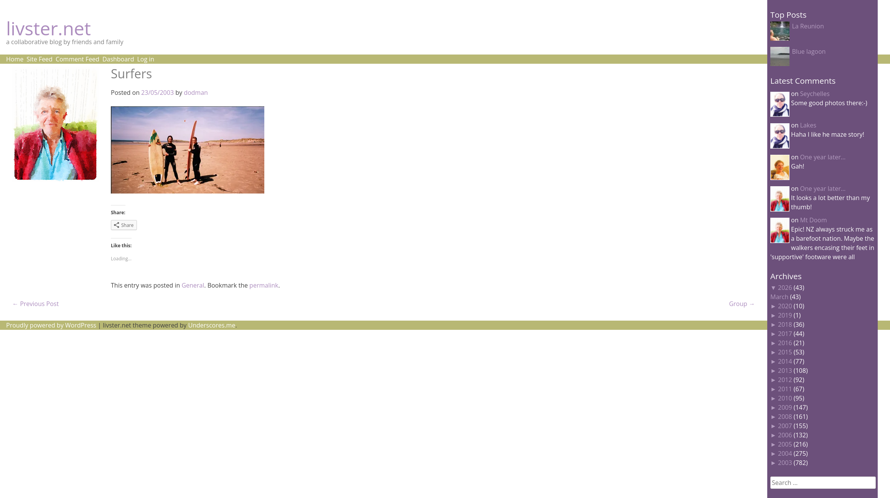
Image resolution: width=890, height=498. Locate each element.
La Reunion (808, 26)
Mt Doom (813, 220)
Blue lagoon (809, 51)
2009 (785, 407)
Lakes (808, 125)
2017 (785, 333)
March (779, 297)
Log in (145, 59)
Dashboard (118, 59)
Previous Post (35, 303)
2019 (785, 315)
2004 (785, 453)
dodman (196, 92)
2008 (785, 416)
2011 (785, 389)
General (192, 285)
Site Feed (39, 59)
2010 (785, 398)
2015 (785, 352)
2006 (785, 435)
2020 (785, 306)
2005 (785, 444)
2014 (785, 361)
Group (742, 303)
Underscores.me (212, 325)
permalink (263, 285)
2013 (785, 370)
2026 (785, 287)
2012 (785, 380)
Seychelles (815, 93)
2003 (785, 462)
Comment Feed (77, 59)
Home (14, 59)
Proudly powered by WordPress (51, 325)
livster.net (48, 28)
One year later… (823, 157)
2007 (785, 426)
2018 (785, 324)
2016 (785, 343)
